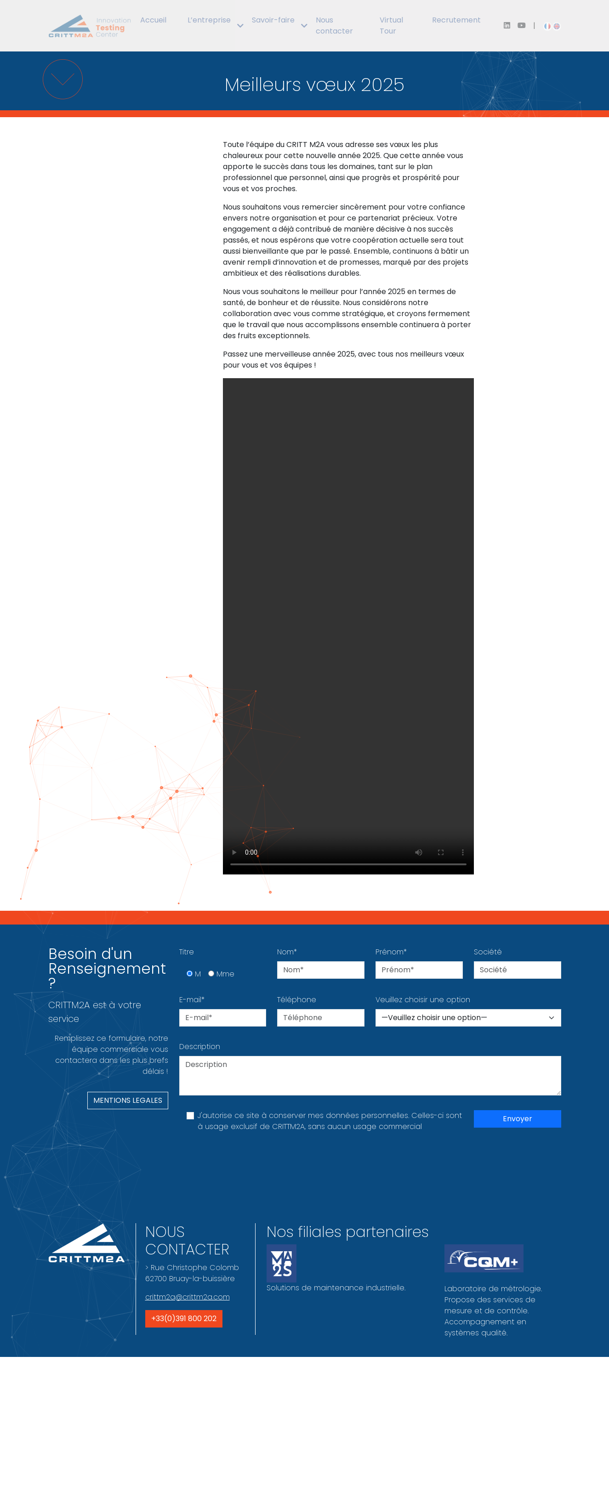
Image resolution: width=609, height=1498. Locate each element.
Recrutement (456, 20)
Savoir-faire (273, 20)
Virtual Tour (391, 25)
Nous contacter (334, 25)
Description (199, 1046)
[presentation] (249, 1165)
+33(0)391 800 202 (183, 1318)
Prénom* (391, 952)
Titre (186, 952)
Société (488, 952)
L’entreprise (209, 20)
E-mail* (192, 999)
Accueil (153, 20)
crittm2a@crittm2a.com (187, 1297)
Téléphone (296, 999)
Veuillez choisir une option (423, 999)
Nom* (287, 952)
